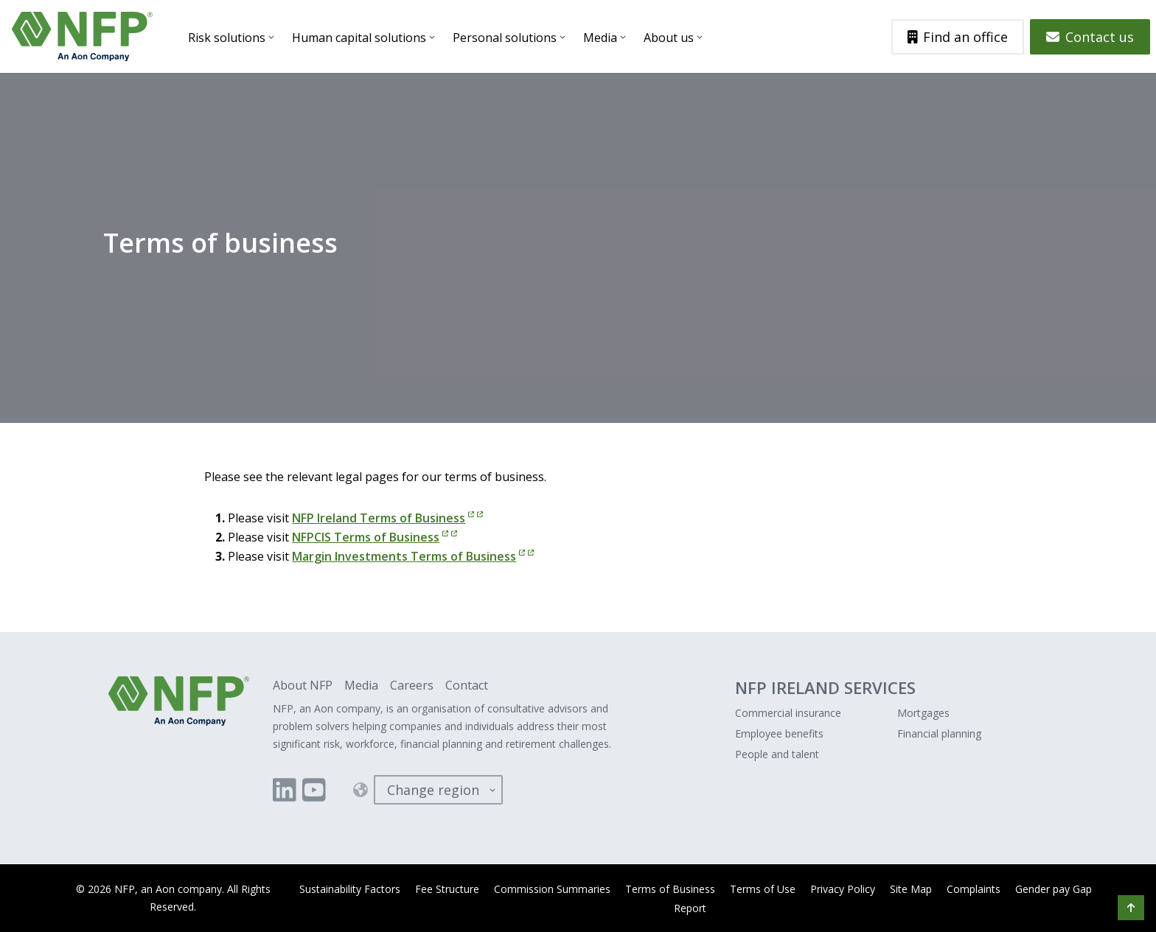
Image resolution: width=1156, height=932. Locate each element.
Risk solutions (226, 37)
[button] (1131, 907)
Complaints (973, 889)
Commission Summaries (552, 889)
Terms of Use (762, 889)
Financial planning (939, 733)
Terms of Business (670, 889)
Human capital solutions (359, 37)
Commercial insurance (788, 713)
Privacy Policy (842, 889)
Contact (466, 685)
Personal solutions (505, 37)
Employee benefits (779, 733)
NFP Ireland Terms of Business (387, 518)
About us (669, 37)
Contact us (1090, 37)
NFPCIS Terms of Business (374, 537)
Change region (433, 790)
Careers (412, 685)
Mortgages (923, 713)
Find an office (958, 37)
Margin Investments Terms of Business (413, 556)
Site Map (911, 889)
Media (600, 37)
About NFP (302, 685)
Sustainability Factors (349, 889)
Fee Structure (447, 889)
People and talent (777, 754)
